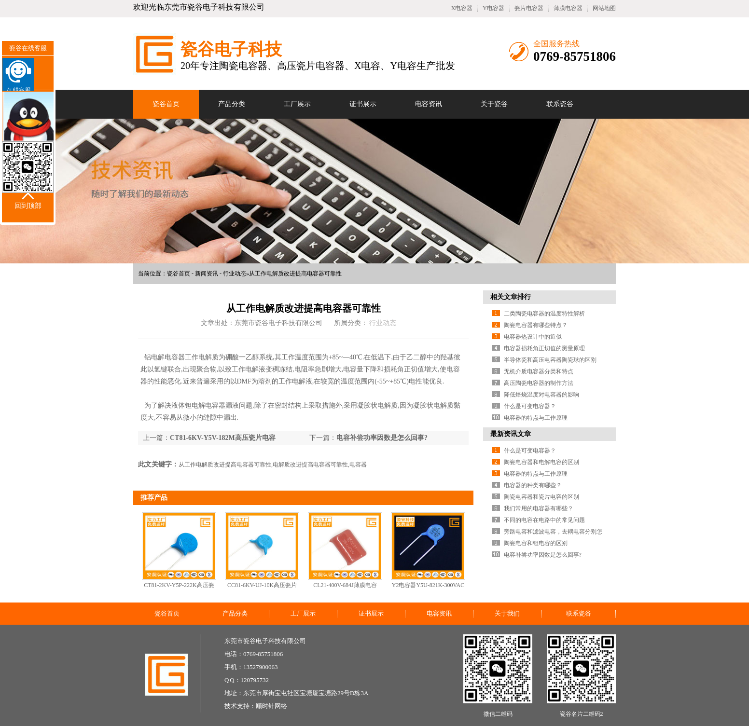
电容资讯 (428, 104)
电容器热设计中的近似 (533, 336)
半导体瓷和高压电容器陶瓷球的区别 (550, 359)
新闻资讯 (206, 273)
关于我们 (507, 613)
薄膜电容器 (568, 8)
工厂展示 (297, 104)
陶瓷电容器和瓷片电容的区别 (541, 496)
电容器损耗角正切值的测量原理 (544, 348)
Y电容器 (493, 8)
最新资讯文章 (510, 434)
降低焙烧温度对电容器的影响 (541, 394)
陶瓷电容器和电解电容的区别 (541, 462)
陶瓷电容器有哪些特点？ (536, 325)
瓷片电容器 (528, 8)
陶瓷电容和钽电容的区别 (536, 543)
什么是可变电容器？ (530, 406)
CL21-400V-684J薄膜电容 (345, 585)
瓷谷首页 (166, 104)
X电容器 (462, 8)
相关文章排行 (510, 297)
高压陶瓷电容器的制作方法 (538, 383)
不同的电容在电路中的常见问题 (544, 520)
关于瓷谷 (494, 104)
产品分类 (231, 104)
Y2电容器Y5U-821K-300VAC (428, 585)
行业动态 (234, 273)
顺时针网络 (271, 706)
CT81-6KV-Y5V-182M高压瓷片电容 (223, 437)
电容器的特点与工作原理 (536, 417)
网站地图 (604, 8)
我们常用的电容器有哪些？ (538, 508)
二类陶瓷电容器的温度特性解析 (544, 313)
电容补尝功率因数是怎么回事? (382, 437)
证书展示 (362, 104)
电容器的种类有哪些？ (533, 485)
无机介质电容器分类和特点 (538, 371)
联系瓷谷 (559, 104)
